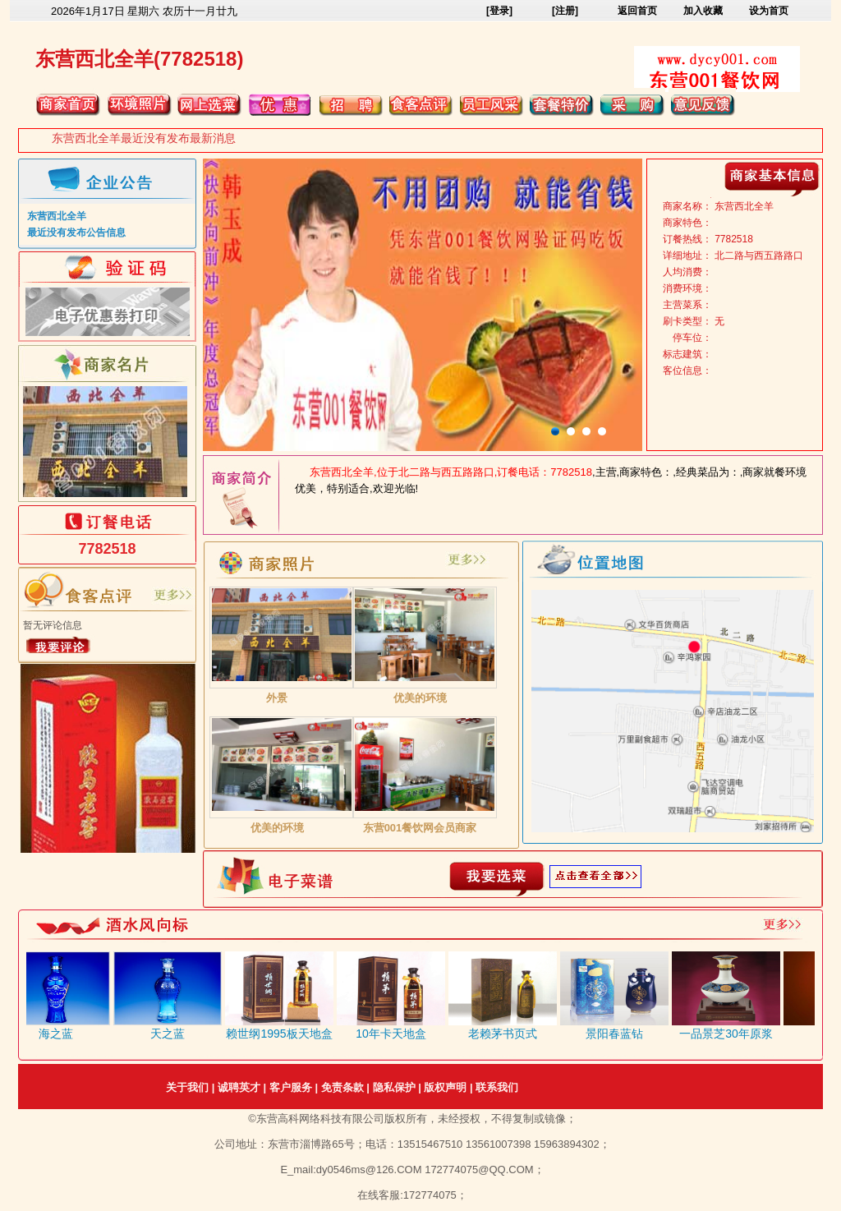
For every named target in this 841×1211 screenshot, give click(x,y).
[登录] (499, 10)
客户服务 (290, 1087)
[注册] (565, 10)
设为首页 (768, 10)
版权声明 (445, 1087)
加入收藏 (703, 10)
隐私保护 (394, 1087)
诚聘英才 (239, 1087)
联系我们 (497, 1087)
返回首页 (637, 10)
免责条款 (342, 1087)
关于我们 (187, 1087)
